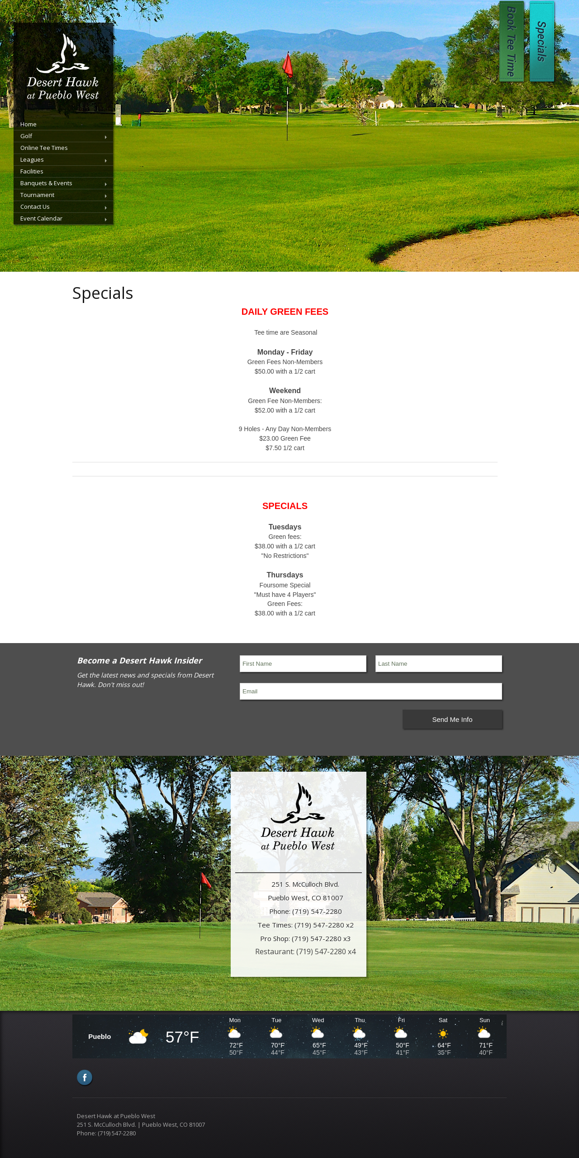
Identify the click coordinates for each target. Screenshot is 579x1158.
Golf (26, 136)
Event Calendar (41, 218)
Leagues (32, 159)
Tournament (37, 195)
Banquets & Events (46, 183)
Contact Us (35, 206)
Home (28, 124)
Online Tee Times (44, 148)
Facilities (31, 171)
